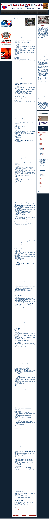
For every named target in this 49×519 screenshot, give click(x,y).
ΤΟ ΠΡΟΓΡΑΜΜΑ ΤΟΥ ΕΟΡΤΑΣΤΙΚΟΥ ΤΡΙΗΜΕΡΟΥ (42, 162)
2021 (39, 140)
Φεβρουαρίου (42, 175)
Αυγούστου (41, 153)
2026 (39, 134)
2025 (39, 135)
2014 (39, 179)
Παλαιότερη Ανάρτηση (32, 515)
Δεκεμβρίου (41, 148)
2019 (39, 143)
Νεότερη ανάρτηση (16, 515)
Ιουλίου (41, 154)
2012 (39, 182)
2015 (39, 178)
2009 (39, 186)
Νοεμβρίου (41, 149)
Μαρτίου (41, 174)
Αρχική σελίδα (24, 515)
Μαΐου (41, 171)
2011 (39, 183)
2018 (39, 144)
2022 (39, 139)
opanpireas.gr (18, 509)
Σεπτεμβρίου (42, 152)
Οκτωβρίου (41, 150)
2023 (39, 138)
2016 (39, 147)
